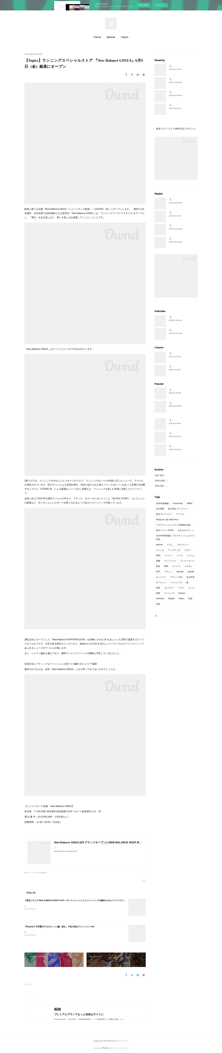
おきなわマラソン (186, 530)
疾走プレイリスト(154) (31, 872)
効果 (158, 593)
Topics (124, 37)
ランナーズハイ (187, 561)
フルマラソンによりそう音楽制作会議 (173, 525)
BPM (158, 555)
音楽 (158, 588)
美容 (158, 566)
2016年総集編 (162, 503)
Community (178, 503)
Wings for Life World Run (167, 519)
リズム (170, 544)
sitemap (179, 571)
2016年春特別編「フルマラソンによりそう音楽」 (175, 537)
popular (190, 571)
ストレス (176, 566)
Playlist (171, 598)
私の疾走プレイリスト (178, 509)
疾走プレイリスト (164, 514)
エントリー (161, 577)
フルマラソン (183, 544)
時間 (166, 566)
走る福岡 (160, 509)
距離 (158, 561)
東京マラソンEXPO (165, 530)
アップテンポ (174, 550)
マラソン (168, 571)
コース (191, 588)
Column (181, 593)
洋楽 (158, 604)
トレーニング (176, 582)
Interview (160, 598)
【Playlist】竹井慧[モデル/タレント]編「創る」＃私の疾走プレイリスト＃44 (59, 926)
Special (111, 37)
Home (97, 37)
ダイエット (161, 582)
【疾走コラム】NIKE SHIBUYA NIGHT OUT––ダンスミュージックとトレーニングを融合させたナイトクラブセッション (78, 900)
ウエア (187, 550)
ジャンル (160, 550)
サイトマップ (161, 616)
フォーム (191, 555)
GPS (158, 571)
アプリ (181, 588)
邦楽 (190, 598)
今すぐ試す (143, 5)
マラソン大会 (176, 577)
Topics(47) (43, 872)
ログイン (160, 5)
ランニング (169, 593)
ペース (180, 555)
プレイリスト (170, 561)
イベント (168, 555)
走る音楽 (190, 577)
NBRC (190, 503)
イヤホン (188, 566)
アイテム (180, 514)
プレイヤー (169, 588)
